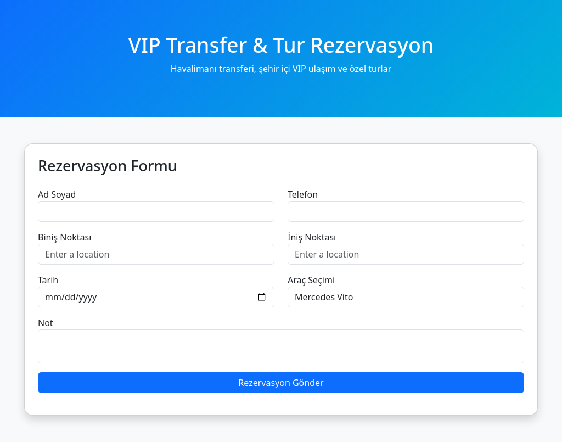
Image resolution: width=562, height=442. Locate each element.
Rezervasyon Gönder (280, 383)
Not (45, 323)
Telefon (303, 194)
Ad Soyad (57, 194)
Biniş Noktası (64, 237)
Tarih (48, 280)
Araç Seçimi (311, 280)
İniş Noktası (312, 237)
